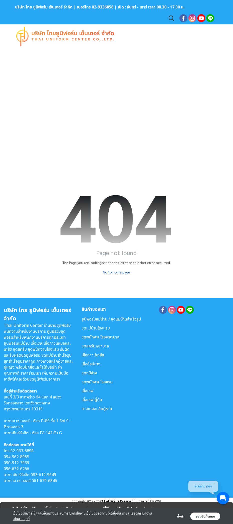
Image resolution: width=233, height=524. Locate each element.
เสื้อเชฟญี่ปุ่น (91, 399)
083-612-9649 (43, 474)
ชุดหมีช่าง (89, 373)
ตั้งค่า (180, 516)
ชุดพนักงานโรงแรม (97, 382)
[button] (171, 18)
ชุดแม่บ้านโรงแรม (95, 328)
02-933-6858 (22, 451)
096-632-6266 (16, 468)
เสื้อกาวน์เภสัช (92, 355)
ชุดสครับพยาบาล (95, 346)
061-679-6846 (44, 480)
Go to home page (116, 272)
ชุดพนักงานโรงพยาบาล (100, 337)
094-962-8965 (16, 456)
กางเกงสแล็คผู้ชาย (96, 408)
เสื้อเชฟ (87, 390)
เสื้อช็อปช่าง (90, 364)
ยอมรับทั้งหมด (205, 516)
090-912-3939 (16, 462)
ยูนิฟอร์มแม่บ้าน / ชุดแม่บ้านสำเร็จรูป (111, 319)
